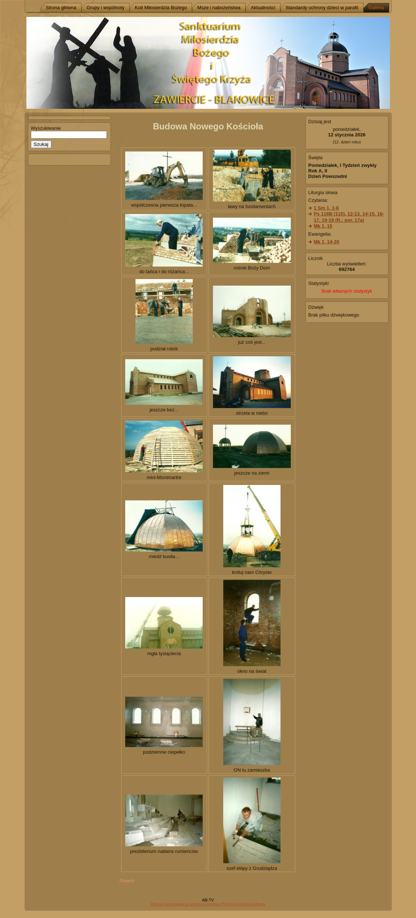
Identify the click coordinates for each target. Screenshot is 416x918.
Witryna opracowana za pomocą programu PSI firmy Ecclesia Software (207, 904)
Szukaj (41, 144)
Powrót (127, 880)
